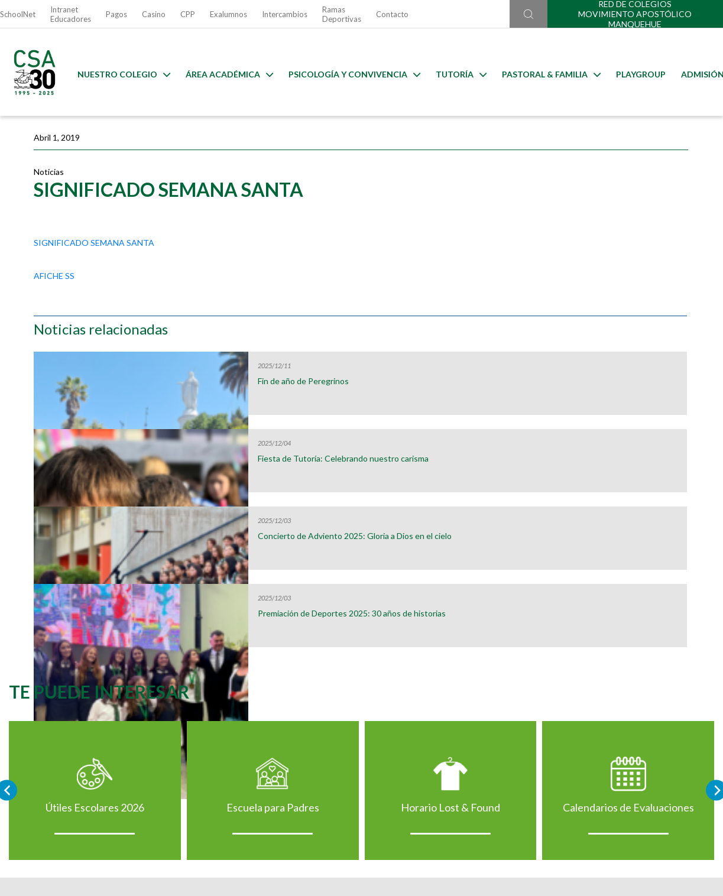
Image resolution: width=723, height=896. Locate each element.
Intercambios (284, 14)
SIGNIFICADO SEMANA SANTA (94, 256)
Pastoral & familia (542, 72)
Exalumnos (228, 14)
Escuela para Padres (270, 660)
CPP (187, 14)
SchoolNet (17, 14)
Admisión (693, 72)
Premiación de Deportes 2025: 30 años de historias (614, 452)
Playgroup (632, 72)
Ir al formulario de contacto (208, 833)
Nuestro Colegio (115, 72)
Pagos (116, 14)
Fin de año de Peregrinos (603, 215)
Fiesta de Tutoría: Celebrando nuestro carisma (613, 297)
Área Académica (220, 72)
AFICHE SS (54, 289)
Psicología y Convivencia (345, 72)
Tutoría (452, 72)
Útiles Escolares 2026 (88, 660)
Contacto (392, 14)
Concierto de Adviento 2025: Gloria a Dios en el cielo (612, 375)
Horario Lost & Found (452, 660)
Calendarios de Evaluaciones (635, 660)
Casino (154, 14)
